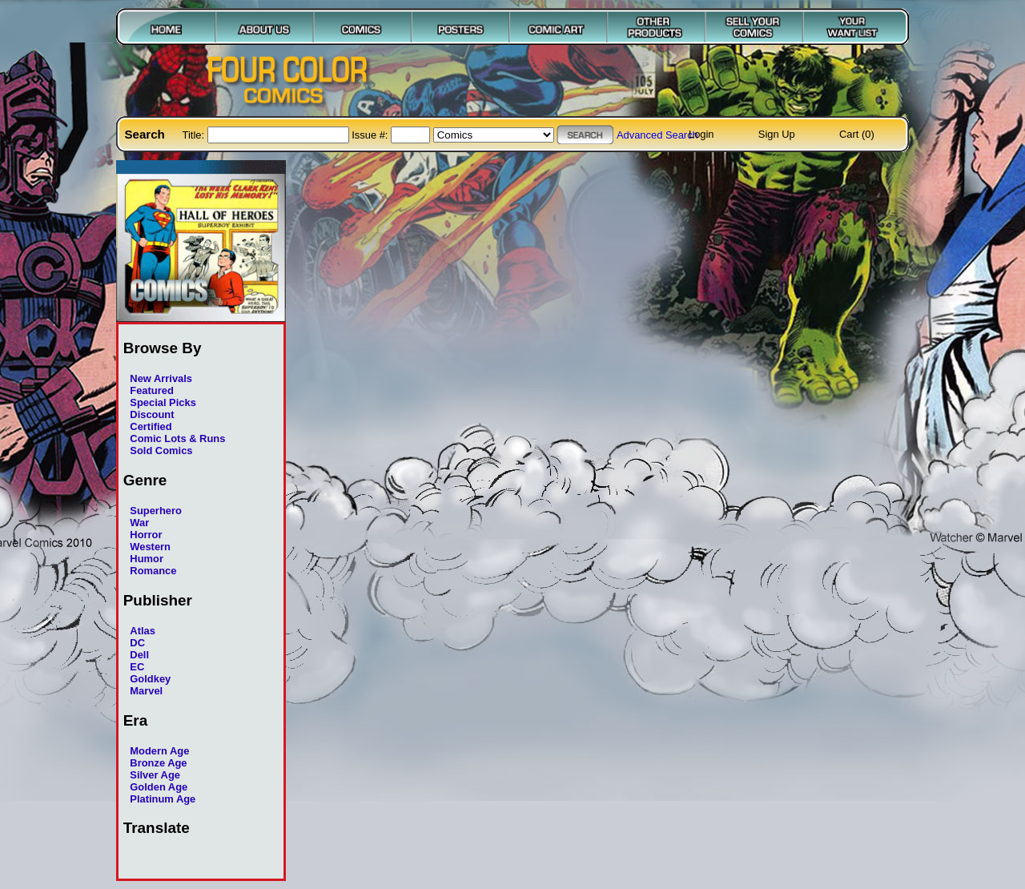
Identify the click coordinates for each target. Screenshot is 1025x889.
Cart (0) (856, 134)
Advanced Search (657, 135)
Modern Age (159, 751)
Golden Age (158, 787)
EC (137, 667)
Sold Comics (161, 450)
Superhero (156, 511)
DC (137, 643)
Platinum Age (162, 799)
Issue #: (371, 135)
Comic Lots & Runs (177, 438)
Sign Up (776, 134)
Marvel (146, 691)
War (139, 523)
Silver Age (155, 775)
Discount (152, 414)
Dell (139, 655)
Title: (195, 135)
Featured (152, 390)
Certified (150, 426)
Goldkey (150, 679)
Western (150, 547)
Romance (153, 571)
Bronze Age (158, 763)
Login (701, 134)
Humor (146, 559)
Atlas (142, 631)
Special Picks (163, 402)
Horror (146, 535)
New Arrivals (161, 378)
